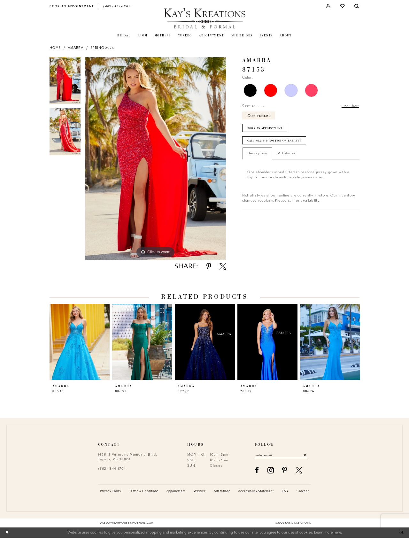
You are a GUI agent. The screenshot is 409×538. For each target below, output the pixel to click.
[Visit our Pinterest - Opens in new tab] (284, 470)
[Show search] (357, 6)
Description (257, 156)
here (337, 533)
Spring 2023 (102, 48)
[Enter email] (283, 455)
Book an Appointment (265, 129)
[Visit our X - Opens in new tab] (299, 470)
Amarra (75, 48)
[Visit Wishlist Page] (343, 6)
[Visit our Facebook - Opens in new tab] (257, 470)
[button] (328, 6)
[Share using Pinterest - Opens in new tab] (208, 266)
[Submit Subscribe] (308, 455)
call (291, 203)
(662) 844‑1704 (112, 468)
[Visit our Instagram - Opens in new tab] (270, 470)
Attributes (287, 156)
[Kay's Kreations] (204, 18)
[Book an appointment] (72, 6)
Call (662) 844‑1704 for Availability (277, 142)
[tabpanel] (65, 82)
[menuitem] (72, 6)
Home (55, 48)
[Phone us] (117, 6)
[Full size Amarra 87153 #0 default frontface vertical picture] (155, 158)
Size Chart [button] (350, 106)
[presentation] (80, 342)
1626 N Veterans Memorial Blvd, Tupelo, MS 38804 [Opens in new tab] (127, 456)
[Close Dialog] (7, 532)
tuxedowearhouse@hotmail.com (126, 523)
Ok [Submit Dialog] (401, 533)
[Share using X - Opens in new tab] (223, 266)
